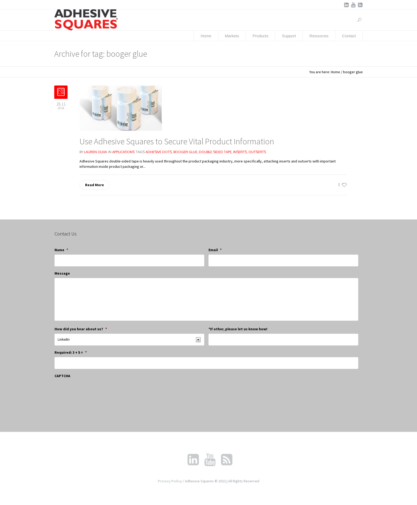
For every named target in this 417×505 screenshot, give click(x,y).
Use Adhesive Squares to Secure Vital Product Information (177, 141)
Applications (123, 152)
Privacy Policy (170, 481)
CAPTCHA (62, 375)
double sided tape (215, 152)
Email (215, 249)
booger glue (185, 152)
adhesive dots (158, 152)
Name (61, 249)
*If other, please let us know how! (237, 329)
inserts (240, 152)
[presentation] (95, 391)
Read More (94, 184)
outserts (257, 152)
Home (335, 72)
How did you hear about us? (81, 329)
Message (62, 273)
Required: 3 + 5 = (71, 352)
